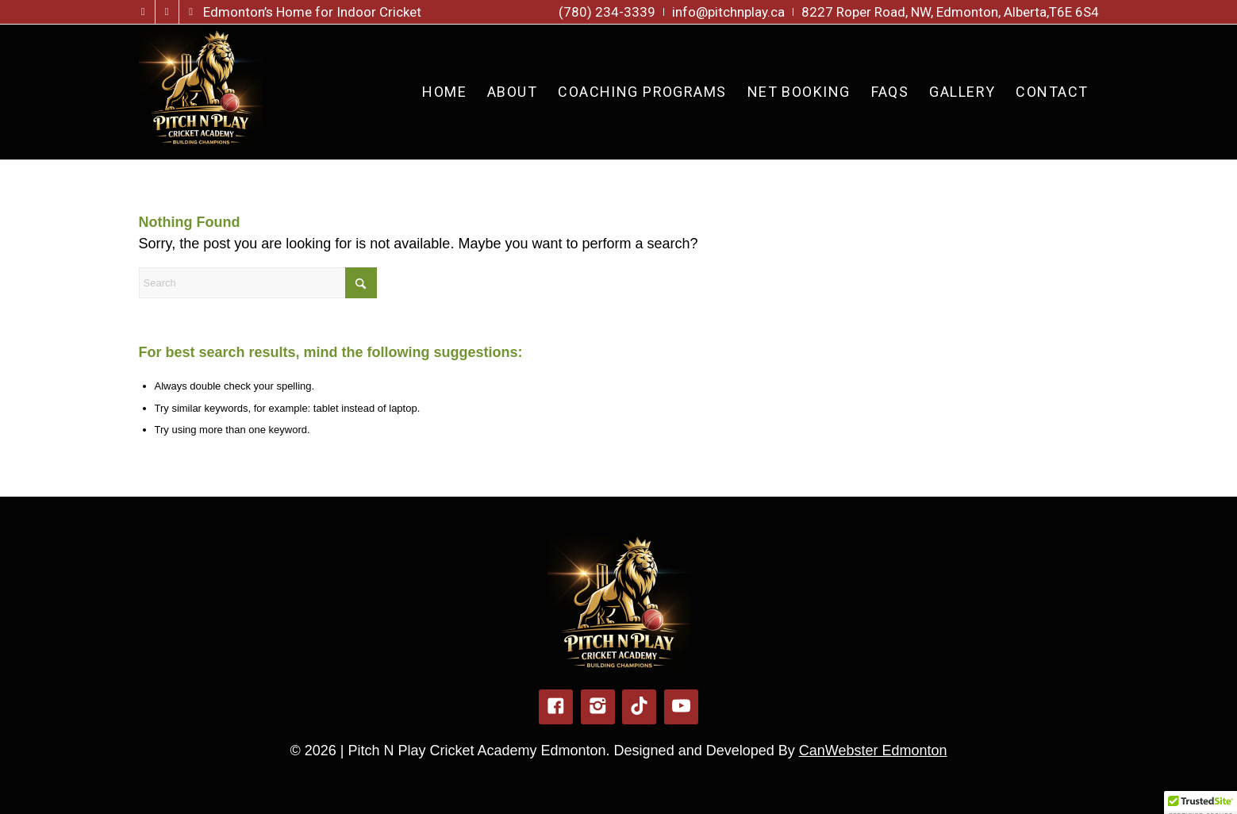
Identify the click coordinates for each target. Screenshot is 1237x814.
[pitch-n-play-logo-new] (201, 92)
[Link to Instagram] (167, 12)
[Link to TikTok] (191, 12)
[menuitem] (607, 12)
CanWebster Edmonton (873, 750)
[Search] (258, 282)
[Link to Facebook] (143, 12)
